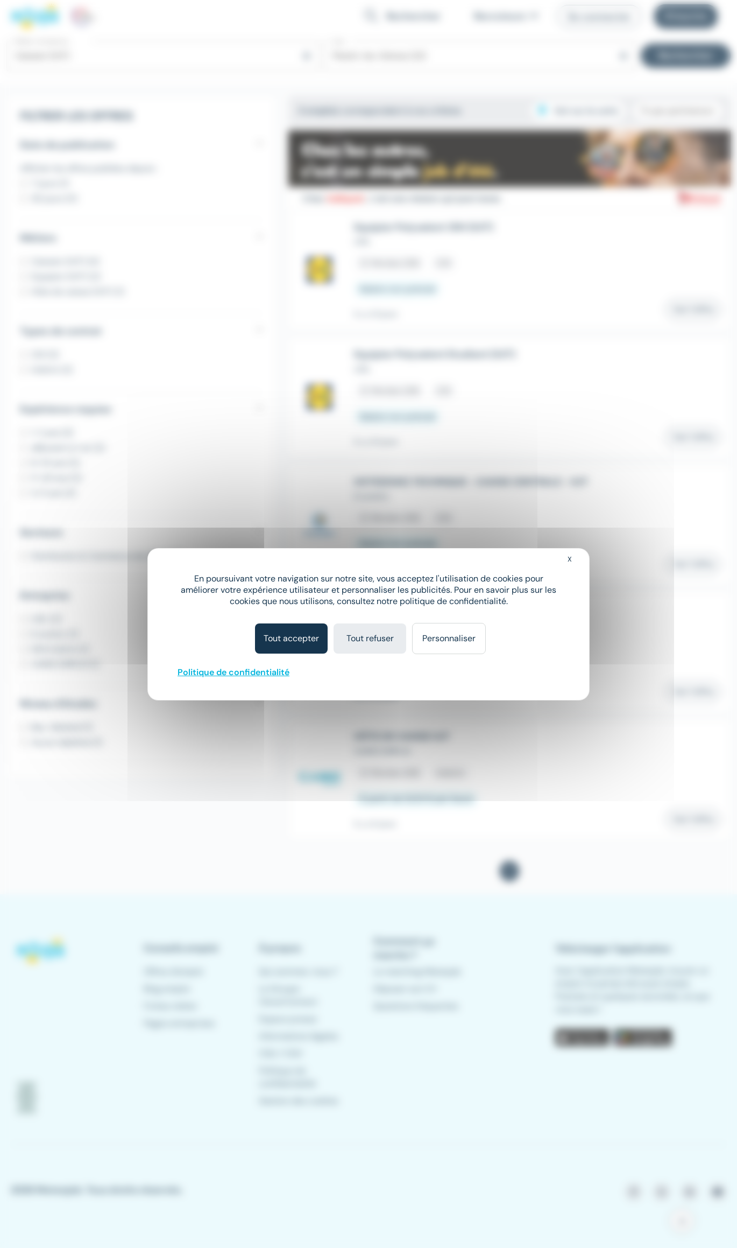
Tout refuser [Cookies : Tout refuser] (370, 638)
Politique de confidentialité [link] (233, 672)
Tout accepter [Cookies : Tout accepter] (291, 638)
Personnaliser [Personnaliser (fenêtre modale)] (449, 638)
